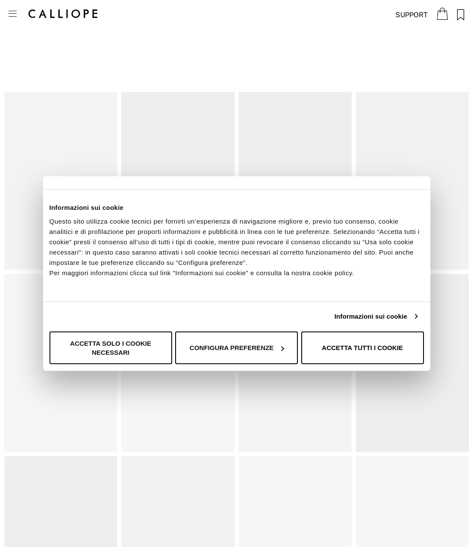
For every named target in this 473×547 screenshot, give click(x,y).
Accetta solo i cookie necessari (110, 347)
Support (412, 15)
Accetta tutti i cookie (362, 347)
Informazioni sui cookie (370, 316)
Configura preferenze (237, 347)
